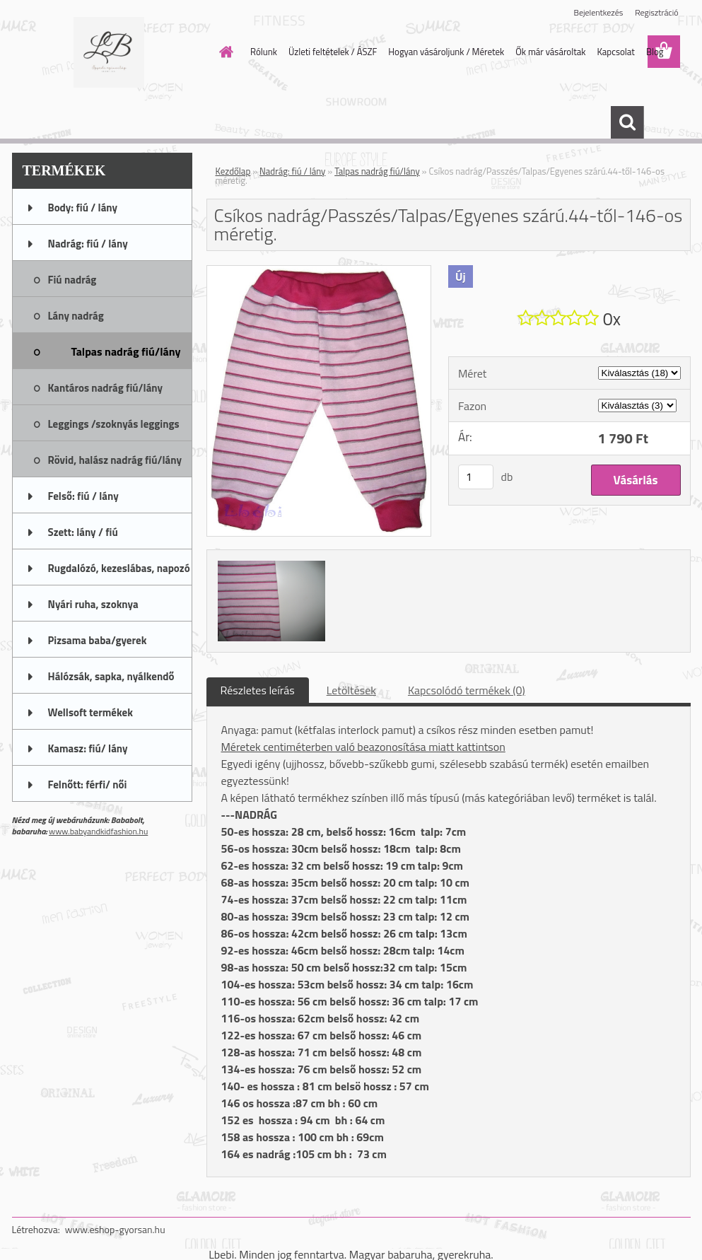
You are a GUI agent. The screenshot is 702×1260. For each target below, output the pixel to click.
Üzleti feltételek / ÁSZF (332, 52)
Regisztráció (656, 12)
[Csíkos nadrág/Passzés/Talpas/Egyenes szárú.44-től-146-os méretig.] (319, 271)
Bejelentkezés (599, 12)
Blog (655, 52)
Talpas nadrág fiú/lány (377, 171)
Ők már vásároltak (550, 52)
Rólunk (263, 52)
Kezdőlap (233, 171)
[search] (627, 122)
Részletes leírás (258, 690)
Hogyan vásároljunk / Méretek (446, 52)
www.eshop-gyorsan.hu (115, 1229)
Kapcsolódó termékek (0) (466, 690)
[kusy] (475, 477)
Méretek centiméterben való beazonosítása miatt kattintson (363, 746)
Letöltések (351, 690)
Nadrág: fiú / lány (292, 171)
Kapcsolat (615, 52)
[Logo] (109, 52)
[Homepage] (223, 51)
